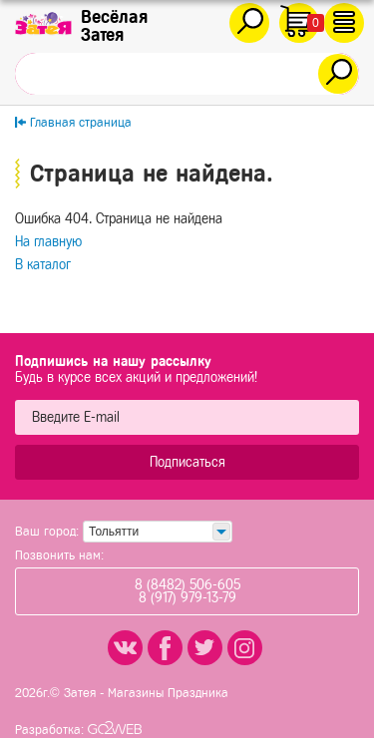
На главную (48, 241)
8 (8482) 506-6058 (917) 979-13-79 (187, 591)
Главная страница (81, 122)
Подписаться (187, 462)
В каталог (43, 264)
